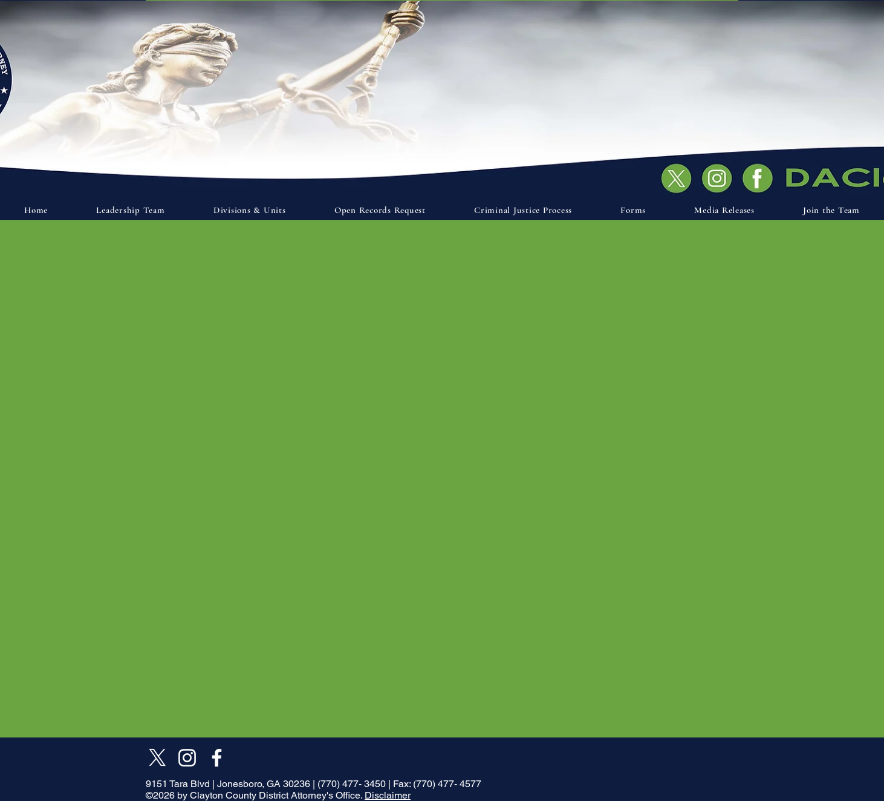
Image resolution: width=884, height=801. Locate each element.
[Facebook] (217, 758)
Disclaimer (388, 795)
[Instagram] (187, 758)
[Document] (761, 177)
